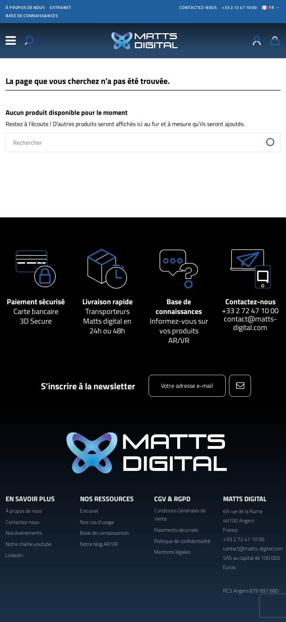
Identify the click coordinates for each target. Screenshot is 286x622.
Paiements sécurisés (176, 530)
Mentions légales (172, 552)
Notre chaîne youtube (28, 544)
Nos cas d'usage (97, 522)
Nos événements (24, 533)
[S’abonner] (240, 386)
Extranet (60, 7)
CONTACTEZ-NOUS (198, 7)
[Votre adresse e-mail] (187, 386)
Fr (271, 7)
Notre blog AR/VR (99, 544)
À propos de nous (25, 7)
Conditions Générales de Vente (180, 514)
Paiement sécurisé (36, 301)
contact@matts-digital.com (250, 323)
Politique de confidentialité (182, 541)
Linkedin (14, 555)
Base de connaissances (32, 16)
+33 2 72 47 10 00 (239, 7)
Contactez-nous (250, 301)
